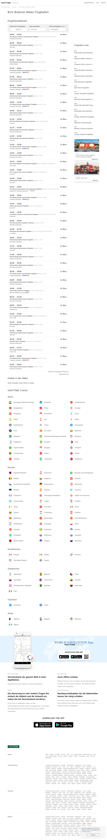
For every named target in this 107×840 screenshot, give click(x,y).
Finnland (89, 773)
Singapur (60, 770)
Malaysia (82, 768)
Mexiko (71, 780)
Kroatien (90, 775)
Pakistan (94, 768)
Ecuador (77, 782)
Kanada (66, 780)
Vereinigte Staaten (84, 780)
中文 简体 (63, 754)
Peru (59, 783)
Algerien (73, 783)
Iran (68, 767)
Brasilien (48, 783)
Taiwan (82, 770)
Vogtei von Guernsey (69, 775)
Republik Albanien (56, 772)
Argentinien (48, 782)
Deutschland (66, 773)
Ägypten (79, 783)
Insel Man (48, 777)
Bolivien (54, 782)
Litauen (58, 777)
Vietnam (88, 770)
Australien (63, 783)
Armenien (63, 765)
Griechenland (79, 775)
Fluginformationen (89, 2)
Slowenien (88, 778)
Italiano (75, 756)
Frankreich (48, 775)
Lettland (69, 777)
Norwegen (55, 778)
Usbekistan (93, 770)
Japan (71, 767)
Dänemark (73, 773)
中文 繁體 (57, 754)
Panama (76, 780)
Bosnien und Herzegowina (74, 772)
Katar (47, 770)
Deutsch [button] (103, 2)
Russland (61, 780)
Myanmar (53, 768)
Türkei (78, 770)
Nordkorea (48, 772)
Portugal (65, 778)
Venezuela (53, 783)
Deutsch (65, 756)
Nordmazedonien (90, 777)
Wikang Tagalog (53, 756)
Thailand (65, 770)
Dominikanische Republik (86, 782)
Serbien (76, 778)
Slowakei (94, 778)
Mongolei (59, 768)
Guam (68, 783)
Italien (53, 777)
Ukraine (55, 780)
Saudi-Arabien (52, 770)
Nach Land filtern (35, 26)
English (52, 754)
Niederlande (48, 778)
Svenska (93, 756)
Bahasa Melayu (78, 754)
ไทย (72, 754)
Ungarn (85, 775)
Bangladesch (78, 765)
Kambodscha (77, 767)
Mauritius (84, 783)
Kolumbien (64, 782)
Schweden (82, 778)
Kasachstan (89, 767)
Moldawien (75, 777)
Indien (64, 767)
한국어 (68, 754)
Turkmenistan (72, 770)
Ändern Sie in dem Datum (17, 26)
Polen (60, 778)
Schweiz (48, 773)
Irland (95, 775)
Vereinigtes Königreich (57, 775)
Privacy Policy (86, 831)
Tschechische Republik (56, 773)
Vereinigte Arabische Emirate (53, 765)
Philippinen (88, 768)
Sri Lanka (48, 768)
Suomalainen (82, 756)
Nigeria (89, 783)
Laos (94, 767)
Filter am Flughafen (57, 26)
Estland (79, 773)
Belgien (84, 772)
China (84, 765)
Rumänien (71, 778)
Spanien (84, 773)
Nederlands (48, 757)
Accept (93, 835)
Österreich (64, 772)
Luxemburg (63, 777)
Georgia (89, 765)
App (97, 2)
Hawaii (91, 780)
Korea (83, 767)
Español (71, 756)
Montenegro (82, 777)
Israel (60, 767)
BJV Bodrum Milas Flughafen (28, 12)
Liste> (63, 26)
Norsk (87, 756)
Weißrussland (49, 780)
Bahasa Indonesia (87, 754)
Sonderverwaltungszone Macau (70, 768)
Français (60, 756)
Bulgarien (89, 772)
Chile (59, 782)
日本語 (47, 754)
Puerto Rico (71, 782)
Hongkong (48, 767)
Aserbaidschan (70, 765)
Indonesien (54, 767)
